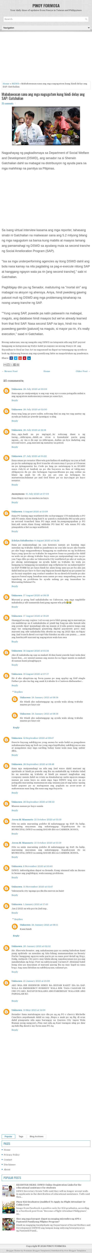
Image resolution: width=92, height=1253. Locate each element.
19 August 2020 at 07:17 (36, 674)
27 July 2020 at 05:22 (35, 456)
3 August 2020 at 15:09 (35, 511)
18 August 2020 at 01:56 (36, 651)
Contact (8, 1159)
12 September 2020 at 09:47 (38, 738)
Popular (8, 1136)
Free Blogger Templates (75, 1251)
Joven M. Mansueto (22, 819)
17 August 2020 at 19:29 (36, 616)
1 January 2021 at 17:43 (35, 904)
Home (6, 83)
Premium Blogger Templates (37, 1251)
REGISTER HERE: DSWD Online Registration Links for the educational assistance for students (48, 1186)
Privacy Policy (12, 1154)
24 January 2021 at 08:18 (45, 714)
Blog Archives (36, 1136)
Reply (15, 400)
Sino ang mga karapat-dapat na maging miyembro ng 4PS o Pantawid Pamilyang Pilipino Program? (48, 1220)
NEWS (15, 83)
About (7, 1169)
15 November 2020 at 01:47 (38, 886)
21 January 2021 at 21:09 (36, 981)
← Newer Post (10, 371)
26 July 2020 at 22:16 (34, 430)
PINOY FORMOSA (46, 5)
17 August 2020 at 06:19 (36, 595)
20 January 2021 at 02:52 (37, 946)
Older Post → (83, 371)
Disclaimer (10, 1164)
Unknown (17, 389)
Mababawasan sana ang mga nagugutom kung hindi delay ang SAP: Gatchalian (43, 96)
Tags (21, 1136)
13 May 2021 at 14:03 (34, 1010)
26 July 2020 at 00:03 (35, 389)
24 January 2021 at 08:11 (45, 925)
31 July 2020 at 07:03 (37, 494)
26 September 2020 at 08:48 (38, 764)
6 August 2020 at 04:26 (46, 540)
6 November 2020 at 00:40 (38, 866)
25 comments (7, 103)
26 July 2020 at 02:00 (35, 409)
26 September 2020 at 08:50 (39, 802)
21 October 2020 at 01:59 (47, 819)
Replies (18, 692)
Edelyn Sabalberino (22, 540)
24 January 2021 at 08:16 (45, 697)
